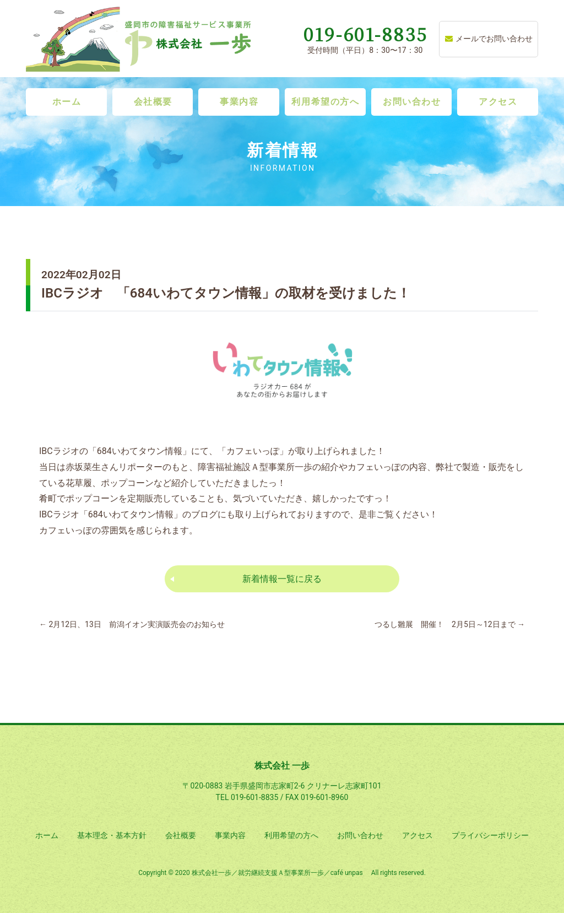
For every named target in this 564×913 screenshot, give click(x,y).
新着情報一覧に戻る (282, 579)
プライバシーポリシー (490, 835)
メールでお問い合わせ (489, 38)
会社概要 (153, 101)
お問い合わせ (412, 101)
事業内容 (239, 101)
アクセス (498, 101)
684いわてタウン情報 (130, 514)
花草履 (79, 483)
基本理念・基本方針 (112, 835)
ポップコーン (127, 483)
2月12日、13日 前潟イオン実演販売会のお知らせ (132, 624)
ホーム (67, 101)
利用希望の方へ (325, 101)
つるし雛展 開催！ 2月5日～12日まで (450, 624)
